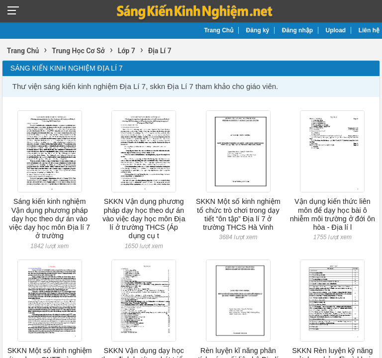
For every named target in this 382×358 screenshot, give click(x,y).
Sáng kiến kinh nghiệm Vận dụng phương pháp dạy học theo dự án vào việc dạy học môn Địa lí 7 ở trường (49, 218)
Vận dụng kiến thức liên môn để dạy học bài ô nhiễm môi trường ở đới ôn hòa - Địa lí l (332, 214)
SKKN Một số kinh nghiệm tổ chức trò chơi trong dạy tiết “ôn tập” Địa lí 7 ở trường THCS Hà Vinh (238, 214)
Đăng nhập (297, 30)
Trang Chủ (218, 30)
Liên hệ (369, 30)
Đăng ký (258, 30)
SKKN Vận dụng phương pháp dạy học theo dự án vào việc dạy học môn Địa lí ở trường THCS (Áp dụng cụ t (144, 218)
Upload (336, 30)
